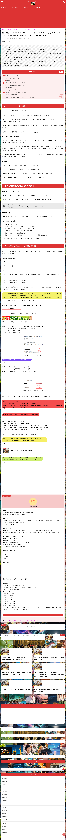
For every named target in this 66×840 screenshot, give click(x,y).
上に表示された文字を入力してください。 (11, 754)
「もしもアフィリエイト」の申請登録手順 (15, 92)
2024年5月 (4, 816)
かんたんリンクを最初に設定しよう (14, 78)
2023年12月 (5, 832)
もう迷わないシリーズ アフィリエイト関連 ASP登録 (22, 29)
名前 (3, 727)
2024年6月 (4, 813)
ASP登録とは (9, 87)
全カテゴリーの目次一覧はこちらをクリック (12, 7)
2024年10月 (5, 800)
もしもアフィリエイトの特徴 (12, 75)
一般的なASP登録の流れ (11, 90)
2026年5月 (4, 778)
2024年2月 (4, 826)
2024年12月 (5, 797)
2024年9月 (4, 804)
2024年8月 (4, 807)
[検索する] (63, 769)
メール (3, 733)
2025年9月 (4, 794)
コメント (5, 706)
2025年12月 (5, 788)
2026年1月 (4, 784)
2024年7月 (4, 810)
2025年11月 (5, 791)
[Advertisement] (33, 19)
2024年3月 (4, 823)
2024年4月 (4, 820)
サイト (2, 739)
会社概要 (8, 80)
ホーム (4, 29)
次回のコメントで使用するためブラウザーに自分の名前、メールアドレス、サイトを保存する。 (19, 746)
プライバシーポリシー (37, 7)
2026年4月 (4, 781)
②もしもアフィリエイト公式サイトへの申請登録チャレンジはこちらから (22, 97)
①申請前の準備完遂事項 (11, 94)
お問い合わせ (27, 7)
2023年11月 (5, 836)
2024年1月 (4, 829)
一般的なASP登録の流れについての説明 (15, 82)
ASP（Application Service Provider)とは (15, 85)
